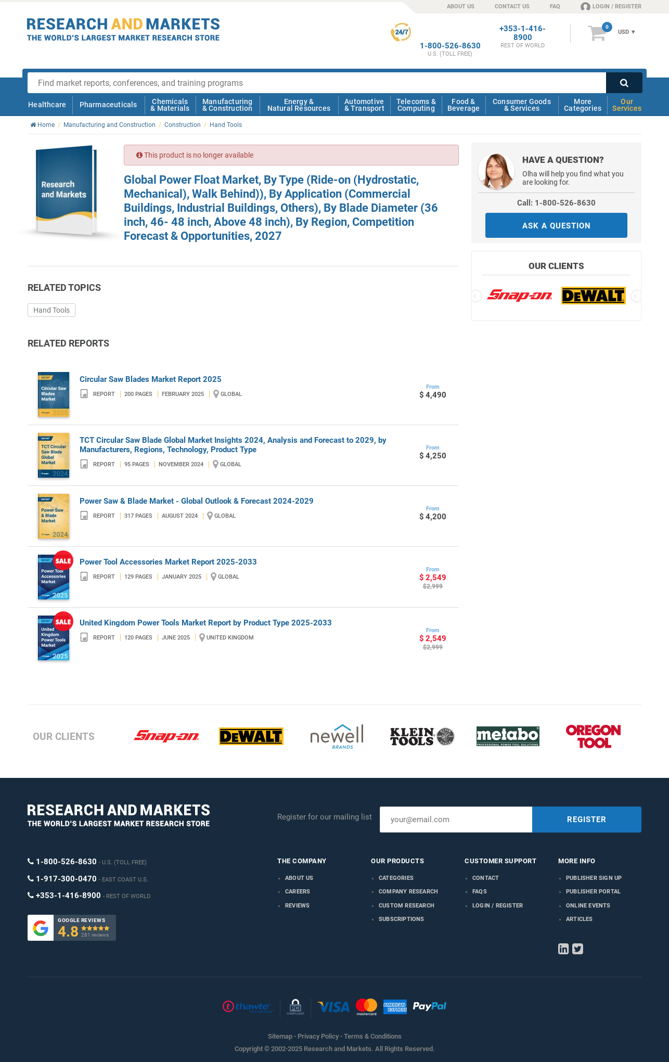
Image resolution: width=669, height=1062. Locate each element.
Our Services (626, 104)
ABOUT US (460, 6)
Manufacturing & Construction (227, 104)
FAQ (555, 6)
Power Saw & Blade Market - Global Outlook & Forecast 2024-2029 (197, 501)
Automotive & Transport (364, 104)
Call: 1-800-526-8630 (556, 203)
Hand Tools (51, 310)
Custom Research (406, 905)
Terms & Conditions (373, 1036)
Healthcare (47, 104)
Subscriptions (401, 919)
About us (299, 878)
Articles (579, 919)
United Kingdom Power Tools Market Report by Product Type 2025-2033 (206, 623)
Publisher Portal (593, 891)
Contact (485, 878)
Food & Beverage (463, 104)
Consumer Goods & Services (522, 104)
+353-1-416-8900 (522, 33)
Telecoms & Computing (416, 104)
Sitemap (280, 1036)
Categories (396, 878)
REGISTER (587, 819)
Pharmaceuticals (108, 104)
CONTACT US (512, 6)
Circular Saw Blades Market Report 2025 (151, 379)
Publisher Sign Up (594, 878)
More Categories (582, 104)
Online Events (588, 905)
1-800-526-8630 (450, 46)
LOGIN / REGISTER (611, 6)
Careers (297, 891)
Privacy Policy (318, 1036)
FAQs (479, 891)
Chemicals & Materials (169, 104)
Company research (408, 891)
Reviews (297, 905)
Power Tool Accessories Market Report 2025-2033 (168, 562)
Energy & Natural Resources (298, 104)
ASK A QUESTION (556, 226)
